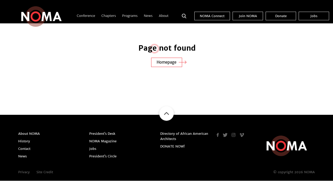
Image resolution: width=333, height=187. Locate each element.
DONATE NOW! (172, 146)
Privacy (24, 172)
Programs (130, 16)
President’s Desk (102, 133)
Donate (281, 16)
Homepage (166, 62)
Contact (24, 148)
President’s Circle (103, 156)
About (164, 16)
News (148, 16)
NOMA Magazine (103, 141)
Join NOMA (248, 16)
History (24, 141)
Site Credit (44, 172)
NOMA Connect (212, 16)
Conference (86, 16)
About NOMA (29, 133)
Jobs (313, 16)
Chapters (108, 16)
